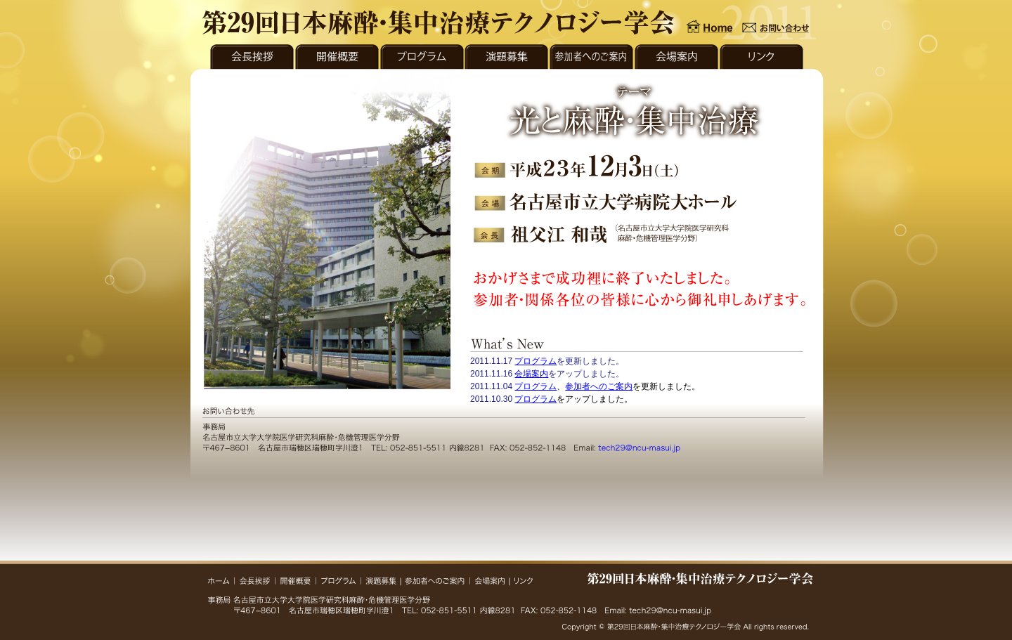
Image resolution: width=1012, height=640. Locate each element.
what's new (636, 379)
